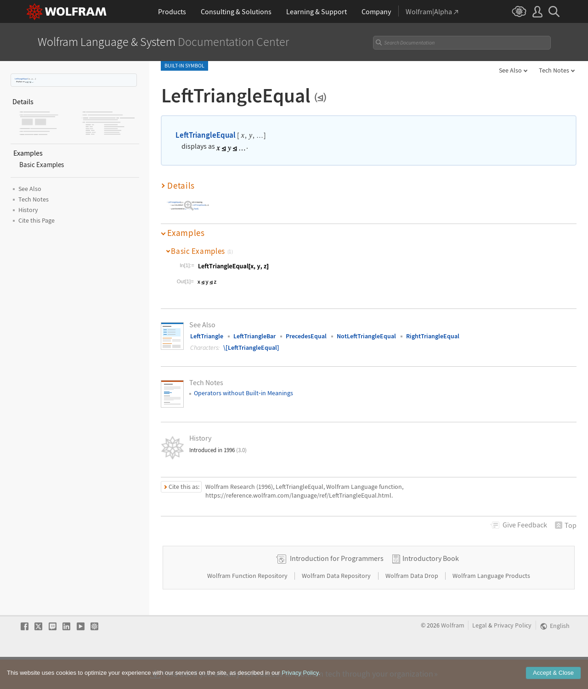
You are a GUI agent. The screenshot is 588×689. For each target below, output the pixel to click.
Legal (479, 655)
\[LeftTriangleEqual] (251, 347)
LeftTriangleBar (254, 336)
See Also (510, 70)
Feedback (525, 524)
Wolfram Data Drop (412, 605)
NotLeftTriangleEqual (366, 336)
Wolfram (452, 655)
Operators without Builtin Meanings (243, 393)
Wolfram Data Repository (337, 605)
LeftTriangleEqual (21, 79)
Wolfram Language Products (491, 605)
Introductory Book (430, 587)
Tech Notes (554, 70)
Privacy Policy (512, 655)
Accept (553, 673)
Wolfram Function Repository (248, 605)
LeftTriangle (206, 336)
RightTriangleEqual (432, 336)
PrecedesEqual (306, 336)
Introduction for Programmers (336, 587)
